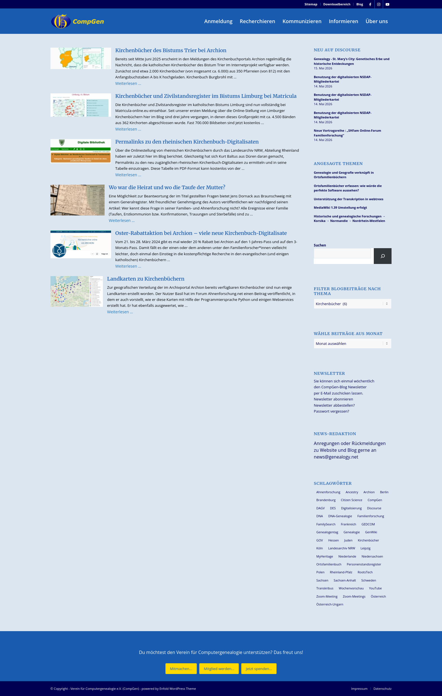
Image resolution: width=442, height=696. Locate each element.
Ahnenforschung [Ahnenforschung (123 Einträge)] (328, 492)
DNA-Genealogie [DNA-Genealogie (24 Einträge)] (340, 516)
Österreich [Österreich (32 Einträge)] (378, 596)
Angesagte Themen (338, 163)
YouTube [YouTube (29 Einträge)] (375, 588)
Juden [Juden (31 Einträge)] (348, 540)
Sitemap (311, 4)
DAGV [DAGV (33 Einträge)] (320, 508)
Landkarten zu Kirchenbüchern (145, 279)
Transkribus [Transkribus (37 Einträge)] (324, 588)
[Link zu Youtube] (387, 4)
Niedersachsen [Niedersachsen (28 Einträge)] (372, 556)
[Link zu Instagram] (379, 4)
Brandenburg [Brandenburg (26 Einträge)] (325, 500)
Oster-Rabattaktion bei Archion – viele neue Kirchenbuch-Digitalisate (201, 233)
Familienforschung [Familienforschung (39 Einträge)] (370, 516)
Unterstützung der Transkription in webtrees (348, 199)
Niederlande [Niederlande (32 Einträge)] (347, 556)
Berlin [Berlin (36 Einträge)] (384, 492)
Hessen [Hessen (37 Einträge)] (333, 540)
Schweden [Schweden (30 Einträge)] (368, 580)
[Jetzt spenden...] (258, 668)
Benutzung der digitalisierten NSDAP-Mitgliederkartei (342, 79)
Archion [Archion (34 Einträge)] (369, 492)
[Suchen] (383, 256)
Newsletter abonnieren (333, 399)
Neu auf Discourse (337, 50)
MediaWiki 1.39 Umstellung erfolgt (340, 207)
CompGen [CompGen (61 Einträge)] (375, 500)
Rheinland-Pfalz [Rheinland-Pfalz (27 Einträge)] (341, 572)
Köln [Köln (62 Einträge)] (319, 548)
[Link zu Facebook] (370, 4)
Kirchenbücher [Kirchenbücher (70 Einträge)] (368, 540)
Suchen (320, 245)
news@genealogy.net (336, 457)
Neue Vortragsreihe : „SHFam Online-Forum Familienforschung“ (347, 132)
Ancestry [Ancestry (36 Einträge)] (352, 492)
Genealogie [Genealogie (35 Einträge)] (352, 532)
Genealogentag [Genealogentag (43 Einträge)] (327, 532)
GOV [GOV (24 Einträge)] (319, 540)
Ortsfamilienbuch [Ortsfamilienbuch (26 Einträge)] (328, 564)
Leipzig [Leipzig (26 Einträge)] (365, 548)
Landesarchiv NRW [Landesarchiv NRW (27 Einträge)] (341, 548)
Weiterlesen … (128, 83)
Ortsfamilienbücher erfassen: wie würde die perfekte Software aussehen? (348, 188)
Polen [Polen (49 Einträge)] (320, 572)
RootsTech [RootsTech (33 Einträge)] (365, 572)
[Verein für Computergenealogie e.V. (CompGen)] (78, 21)
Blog (359, 4)
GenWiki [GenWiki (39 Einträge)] (371, 532)
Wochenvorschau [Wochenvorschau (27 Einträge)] (351, 588)
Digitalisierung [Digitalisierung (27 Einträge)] (351, 508)
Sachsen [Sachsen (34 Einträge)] (322, 580)
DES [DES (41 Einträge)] (333, 508)
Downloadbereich (337, 4)
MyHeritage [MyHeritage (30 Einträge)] (324, 556)
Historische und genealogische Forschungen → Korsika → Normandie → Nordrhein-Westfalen (349, 218)
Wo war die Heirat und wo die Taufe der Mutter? (167, 187)
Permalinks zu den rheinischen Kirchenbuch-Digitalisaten (187, 141)
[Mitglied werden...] (219, 668)
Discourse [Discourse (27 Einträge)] (374, 508)
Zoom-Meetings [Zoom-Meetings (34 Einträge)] (354, 596)
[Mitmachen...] (181, 668)
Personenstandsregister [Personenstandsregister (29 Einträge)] (364, 564)
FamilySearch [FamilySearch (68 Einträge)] (325, 524)
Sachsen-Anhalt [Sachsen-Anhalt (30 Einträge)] (345, 580)
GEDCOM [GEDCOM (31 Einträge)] (368, 524)
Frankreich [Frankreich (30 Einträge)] (348, 524)
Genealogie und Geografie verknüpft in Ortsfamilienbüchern (344, 174)
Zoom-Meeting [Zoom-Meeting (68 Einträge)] (326, 596)
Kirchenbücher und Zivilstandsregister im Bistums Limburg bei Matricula (206, 96)
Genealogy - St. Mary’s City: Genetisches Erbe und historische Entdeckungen (351, 61)
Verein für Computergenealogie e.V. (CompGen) (104, 688)
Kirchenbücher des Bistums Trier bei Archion (170, 50)
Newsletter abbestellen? (334, 405)
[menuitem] (311, 4)
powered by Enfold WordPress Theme (169, 688)
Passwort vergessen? (331, 411)
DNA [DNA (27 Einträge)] (319, 516)
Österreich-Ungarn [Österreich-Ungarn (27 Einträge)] (329, 604)
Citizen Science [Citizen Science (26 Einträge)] (351, 500)
